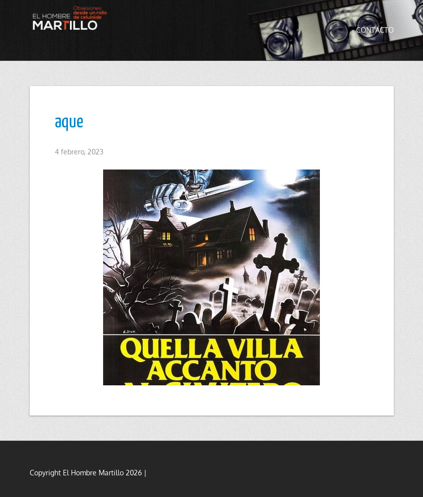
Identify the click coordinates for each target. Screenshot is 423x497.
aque (69, 122)
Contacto (375, 30)
